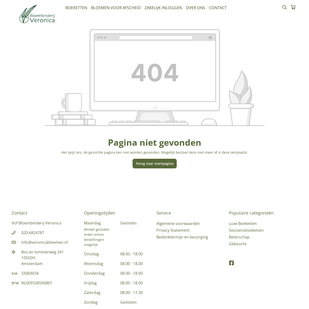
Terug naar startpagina (155, 163)
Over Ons (195, 7)
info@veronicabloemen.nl (44, 242)
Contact (218, 7)
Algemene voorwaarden (178, 223)
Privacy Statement (173, 230)
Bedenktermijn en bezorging (182, 237)
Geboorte (237, 243)
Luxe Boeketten (243, 223)
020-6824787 (32, 232)
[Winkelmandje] (293, 8)
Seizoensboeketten (246, 230)
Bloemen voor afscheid (116, 7)
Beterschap (239, 237)
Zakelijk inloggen (163, 7)
